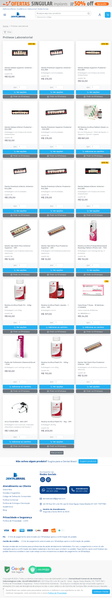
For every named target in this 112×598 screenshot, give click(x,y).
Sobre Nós (7, 490)
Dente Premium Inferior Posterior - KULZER (56, 187)
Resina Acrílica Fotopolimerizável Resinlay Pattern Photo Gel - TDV (92, 247)
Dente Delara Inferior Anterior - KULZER (91, 187)
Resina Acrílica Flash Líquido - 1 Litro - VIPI (55, 306)
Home (5, 26)
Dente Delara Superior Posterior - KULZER (92, 69)
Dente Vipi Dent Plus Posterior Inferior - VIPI (91, 363)
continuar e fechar (101, 592)
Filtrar (7, 32)
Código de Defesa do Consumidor (17, 496)
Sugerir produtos (88, 461)
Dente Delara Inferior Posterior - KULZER (19, 128)
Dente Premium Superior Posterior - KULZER (56, 128)
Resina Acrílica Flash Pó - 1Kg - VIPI (56, 422)
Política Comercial (10, 500)
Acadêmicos (21, 9)
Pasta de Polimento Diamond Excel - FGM (20, 363)
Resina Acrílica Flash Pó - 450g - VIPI (55, 363)
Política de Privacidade (57, 593)
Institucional (32, 9)
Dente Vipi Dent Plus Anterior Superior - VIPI (17, 247)
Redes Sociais (43, 9)
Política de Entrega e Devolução (16, 503)
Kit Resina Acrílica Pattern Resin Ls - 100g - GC (93, 128)
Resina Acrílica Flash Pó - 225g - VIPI (18, 306)
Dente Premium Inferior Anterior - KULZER (19, 187)
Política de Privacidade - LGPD (15, 521)
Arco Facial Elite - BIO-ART (16, 422)
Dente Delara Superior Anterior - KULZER (19, 69)
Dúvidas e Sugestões (11, 493)
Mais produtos (56, 453)
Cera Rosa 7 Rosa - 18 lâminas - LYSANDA (91, 306)
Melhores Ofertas (9, 9)
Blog (5, 510)
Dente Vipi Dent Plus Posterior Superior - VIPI (54, 247)
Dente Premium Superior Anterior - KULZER (56, 69)
